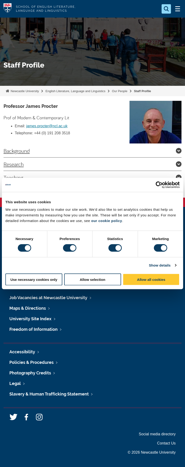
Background (92, 150)
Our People (119, 91)
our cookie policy (106, 220)
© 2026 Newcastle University (152, 452)
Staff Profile (142, 91)
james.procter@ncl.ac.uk (46, 126)
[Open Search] (166, 9)
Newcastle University (24, 91)
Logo (7, 8)
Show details (160, 265)
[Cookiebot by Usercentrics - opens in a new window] (159, 184)
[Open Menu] (177, 9)
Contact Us (166, 443)
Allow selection (92, 279)
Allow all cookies (151, 279)
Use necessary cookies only (33, 279)
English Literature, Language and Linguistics (75, 91)
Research (92, 164)
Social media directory (157, 434)
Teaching (92, 177)
